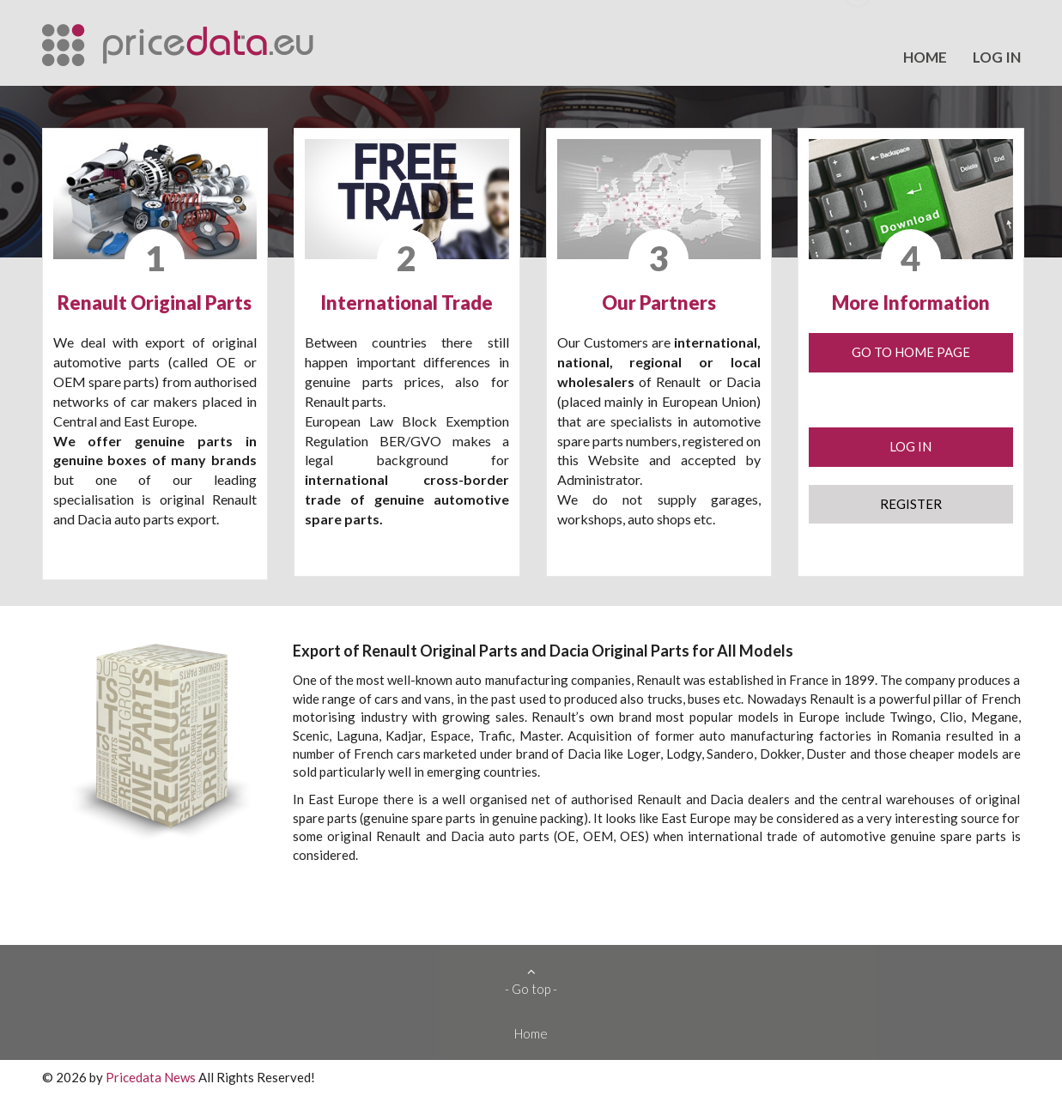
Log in (997, 57)
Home (925, 57)
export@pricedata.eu (949, 22)
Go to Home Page (911, 352)
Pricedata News (151, 1077)
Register (911, 504)
